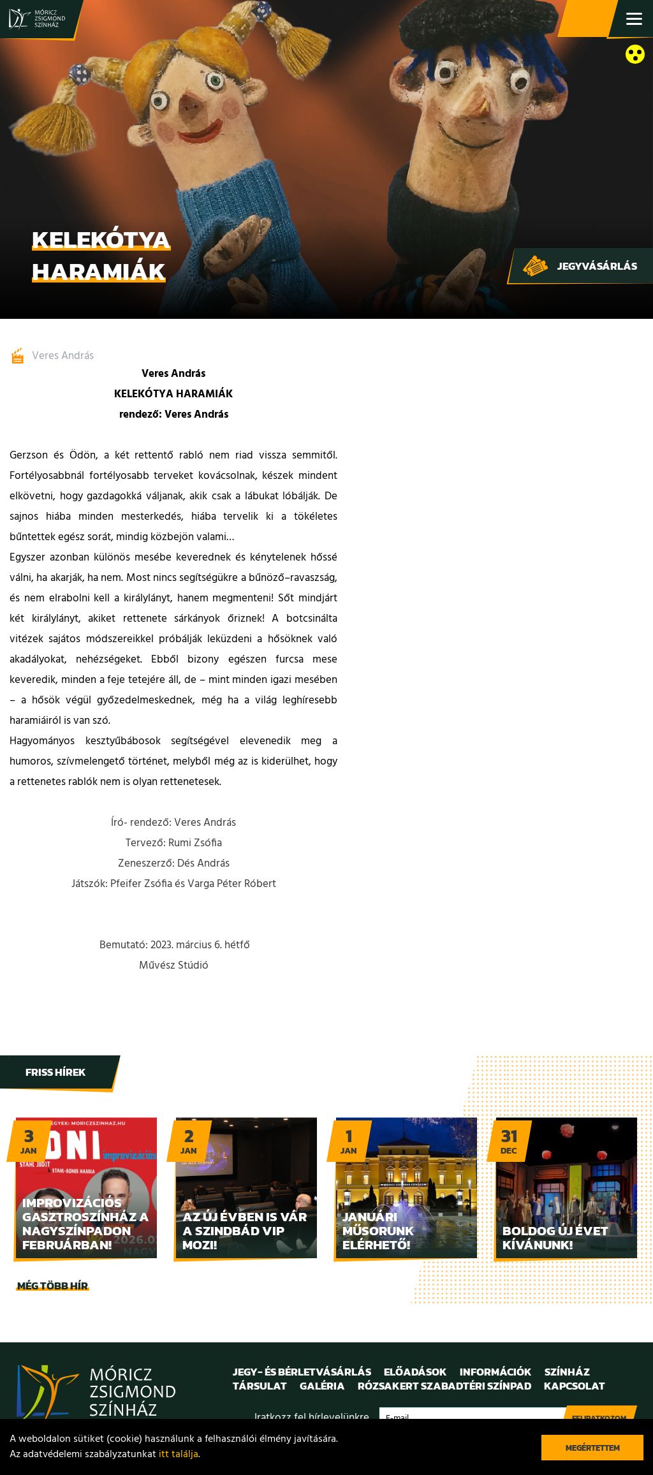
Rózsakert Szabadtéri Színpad (444, 1385)
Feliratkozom (599, 1418)
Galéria (322, 1385)
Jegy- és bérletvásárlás (589, 19)
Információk (496, 1371)
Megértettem (593, 1448)
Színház (567, 1371)
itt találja (178, 1454)
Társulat (260, 1385)
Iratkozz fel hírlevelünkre (311, 1418)
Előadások (415, 1371)
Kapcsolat (574, 1385)
